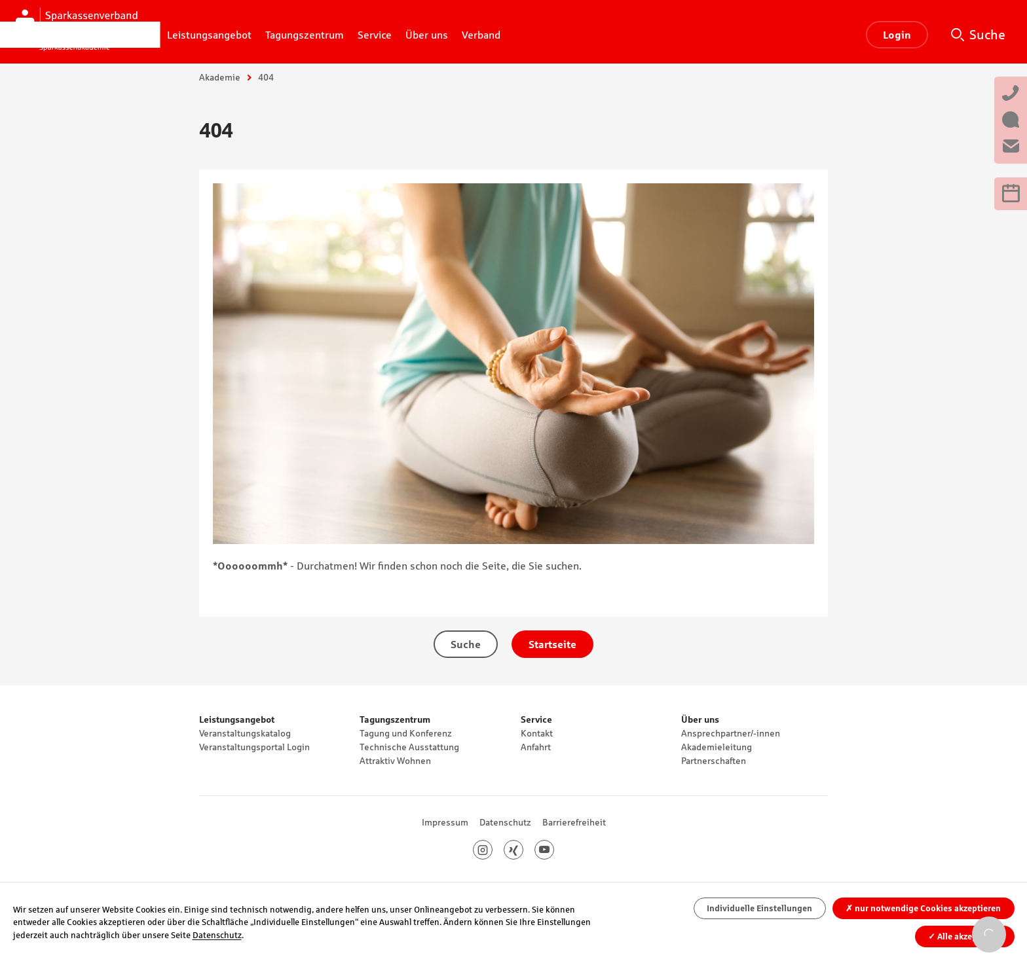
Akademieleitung (716, 747)
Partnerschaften (713, 760)
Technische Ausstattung (409, 747)
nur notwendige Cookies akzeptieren (923, 908)
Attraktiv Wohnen (395, 760)
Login (897, 35)
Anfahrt (536, 747)
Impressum (445, 822)
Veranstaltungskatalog (245, 733)
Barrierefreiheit (574, 822)
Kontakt (537, 733)
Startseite (552, 644)
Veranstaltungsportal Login (254, 747)
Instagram (492, 850)
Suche (987, 34)
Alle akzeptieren (964, 936)
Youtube (553, 850)
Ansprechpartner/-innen (730, 733)
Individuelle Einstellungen (759, 908)
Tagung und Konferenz (406, 733)
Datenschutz (505, 822)
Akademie (219, 77)
